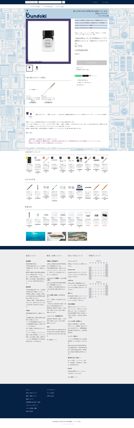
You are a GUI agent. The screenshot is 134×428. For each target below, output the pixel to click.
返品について (79, 67)
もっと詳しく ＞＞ (52, 339)
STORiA (102, 22)
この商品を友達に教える (81, 80)
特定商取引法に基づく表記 (82, 69)
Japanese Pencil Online (69, 423)
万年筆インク (99, 20)
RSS (27, 411)
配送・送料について (31, 396)
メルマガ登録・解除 (31, 408)
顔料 (91, 28)
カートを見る (50, 393)
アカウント (94, 2)
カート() (104, 2)
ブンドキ (62, 423)
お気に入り (93, 76)
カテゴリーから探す (34, 6)
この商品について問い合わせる (83, 82)
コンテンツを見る (59, 6)
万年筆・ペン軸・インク (87, 20)
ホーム (77, 20)
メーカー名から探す (46, 6)
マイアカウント (51, 389)
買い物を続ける (79, 85)
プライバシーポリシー (32, 405)
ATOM (31, 411)
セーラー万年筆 (85, 22)
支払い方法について (31, 393)
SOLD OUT (91, 63)
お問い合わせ (50, 396)
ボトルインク (84, 25)
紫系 (91, 25)
